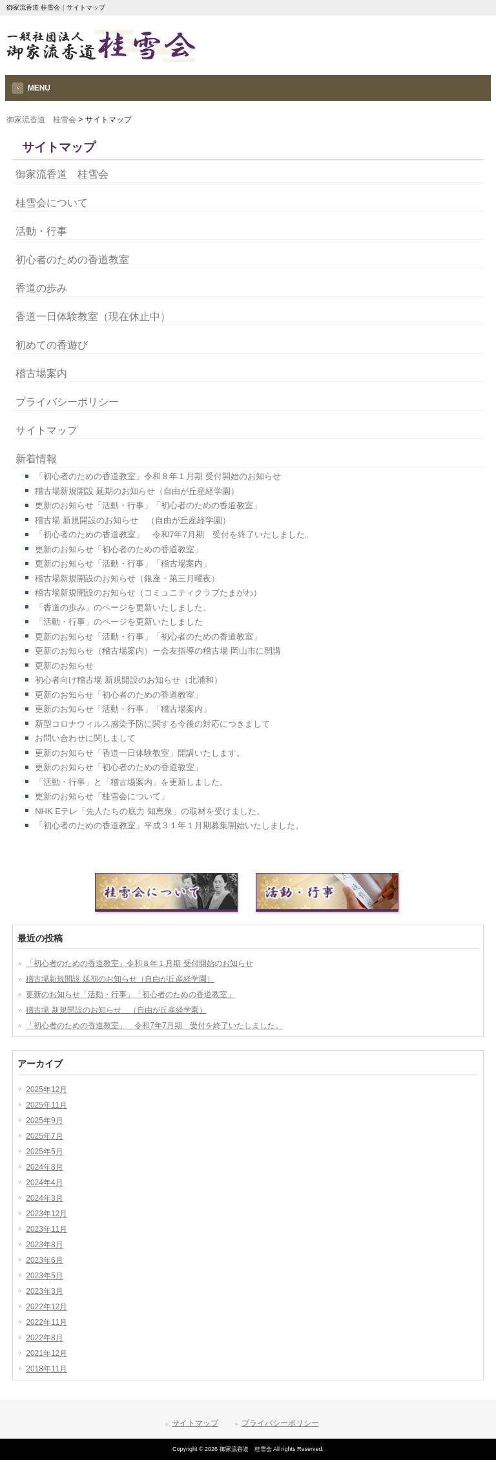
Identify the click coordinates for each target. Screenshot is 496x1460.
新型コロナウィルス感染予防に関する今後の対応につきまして (152, 724)
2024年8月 (44, 1167)
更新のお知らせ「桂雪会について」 (102, 796)
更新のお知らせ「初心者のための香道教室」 (119, 549)
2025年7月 (44, 1136)
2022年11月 (46, 1322)
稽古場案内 (41, 373)
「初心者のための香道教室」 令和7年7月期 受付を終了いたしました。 (174, 534)
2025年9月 (44, 1120)
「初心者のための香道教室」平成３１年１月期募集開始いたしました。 (169, 825)
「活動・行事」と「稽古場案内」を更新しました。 (131, 782)
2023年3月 (44, 1291)
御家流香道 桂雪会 (41, 119)
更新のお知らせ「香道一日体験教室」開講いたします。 (140, 753)
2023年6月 (44, 1260)
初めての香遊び (52, 344)
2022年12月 (46, 1306)
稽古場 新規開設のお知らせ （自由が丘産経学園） (133, 520)
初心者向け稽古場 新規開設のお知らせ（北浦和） (128, 680)
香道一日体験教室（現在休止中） (93, 316)
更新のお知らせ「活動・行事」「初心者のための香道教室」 (148, 505)
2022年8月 (44, 1337)
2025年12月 (46, 1089)
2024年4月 (44, 1182)
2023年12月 (46, 1213)
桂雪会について (52, 202)
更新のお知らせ (64, 666)
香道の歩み (41, 288)
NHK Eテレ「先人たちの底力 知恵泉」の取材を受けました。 (149, 811)
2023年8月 (44, 1244)
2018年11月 (46, 1368)
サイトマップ (47, 430)
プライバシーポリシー (67, 401)
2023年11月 (46, 1229)
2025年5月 (44, 1151)
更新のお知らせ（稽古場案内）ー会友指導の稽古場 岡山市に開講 (158, 651)
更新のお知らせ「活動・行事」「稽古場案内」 (123, 563)
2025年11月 (46, 1105)
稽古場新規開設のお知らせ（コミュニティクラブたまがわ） (148, 592)
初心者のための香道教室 (72, 259)
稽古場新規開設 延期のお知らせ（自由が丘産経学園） (137, 491)
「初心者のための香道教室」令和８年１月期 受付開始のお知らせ (158, 476)
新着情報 (36, 458)
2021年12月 (46, 1353)
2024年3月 (44, 1198)
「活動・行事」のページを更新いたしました (119, 622)
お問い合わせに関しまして (85, 738)
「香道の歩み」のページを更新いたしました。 (123, 607)
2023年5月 (44, 1275)
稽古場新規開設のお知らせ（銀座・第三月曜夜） (127, 578)
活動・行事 (41, 231)
